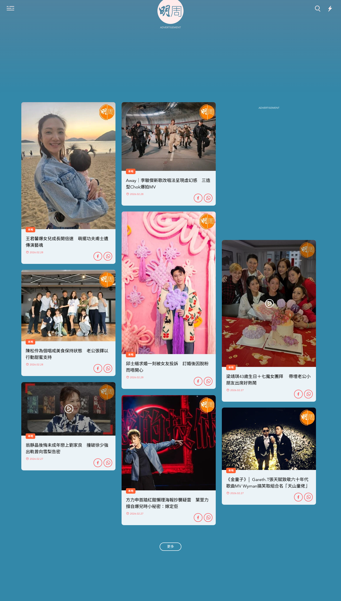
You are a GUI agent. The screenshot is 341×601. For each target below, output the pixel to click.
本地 (30, 341)
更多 (170, 546)
